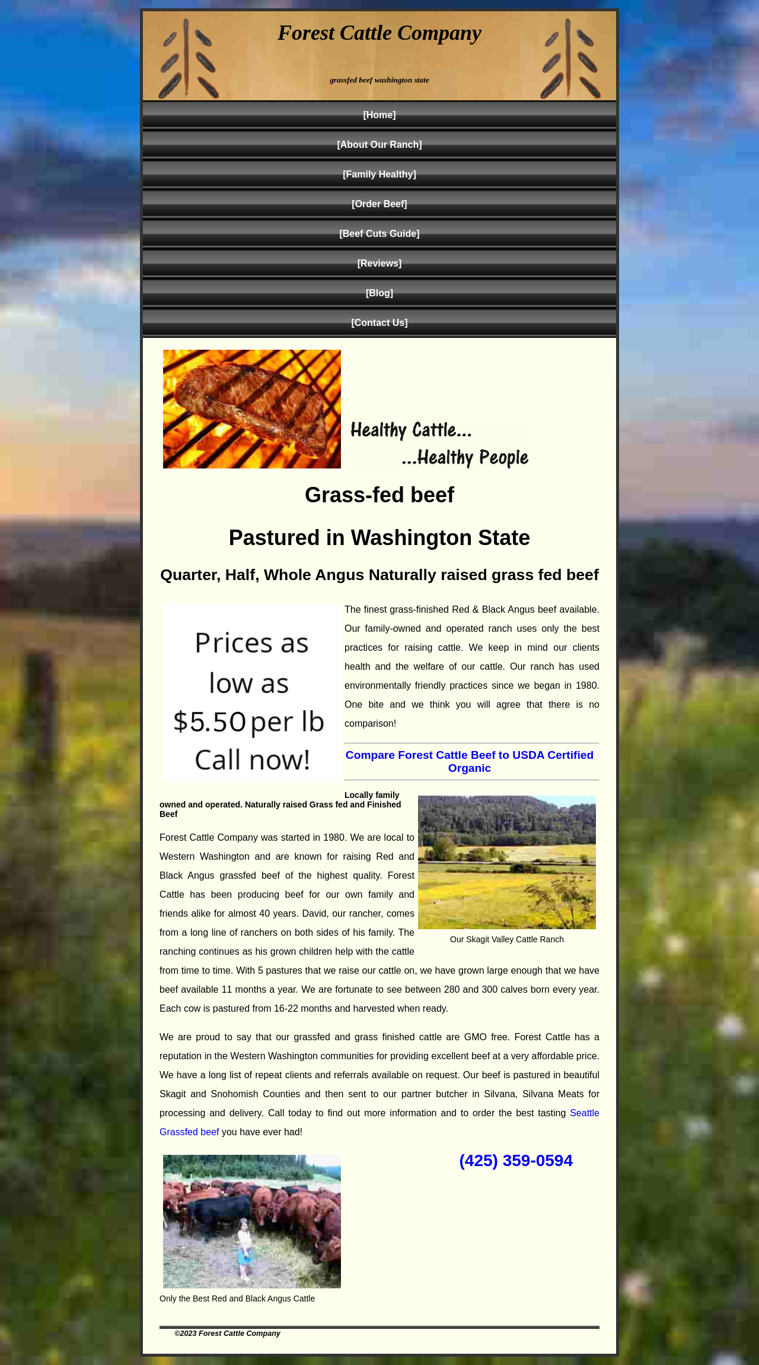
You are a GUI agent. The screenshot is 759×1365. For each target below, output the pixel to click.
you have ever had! (261, 1132)
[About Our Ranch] (379, 145)
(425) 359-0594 (516, 1160)
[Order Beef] (379, 204)
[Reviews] (380, 263)
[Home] (379, 115)
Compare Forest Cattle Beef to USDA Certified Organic (470, 761)
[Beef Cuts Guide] (379, 234)
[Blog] (379, 293)
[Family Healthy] (379, 174)
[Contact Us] (379, 323)
